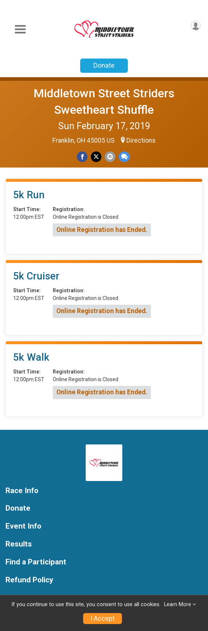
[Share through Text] (124, 156)
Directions (141, 140)
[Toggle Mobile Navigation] (20, 29)
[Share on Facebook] (82, 156)
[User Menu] (196, 25)
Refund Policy (29, 580)
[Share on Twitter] (96, 156)
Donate (104, 65)
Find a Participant (35, 562)
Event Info (23, 526)
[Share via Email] (110, 156)
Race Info (21, 491)
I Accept (102, 618)
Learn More (177, 604)
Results (18, 544)
